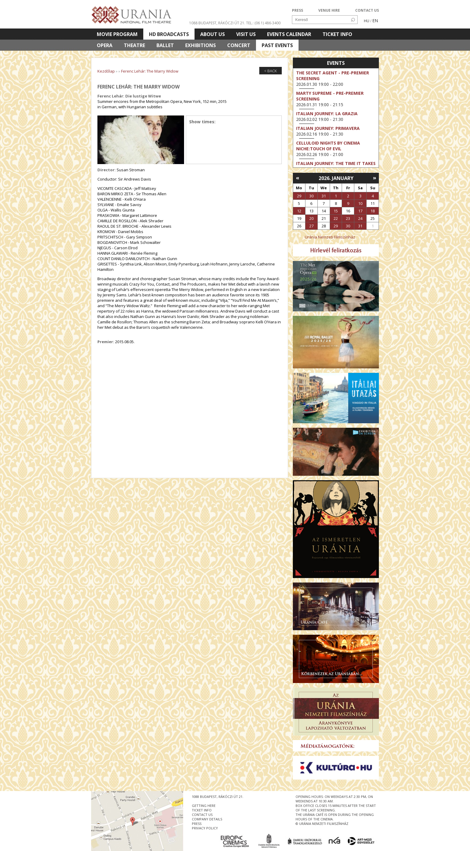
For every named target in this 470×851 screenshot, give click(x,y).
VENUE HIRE (329, 10)
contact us (202, 814)
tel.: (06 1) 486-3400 (263, 22)
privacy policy (205, 828)
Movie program (117, 34)
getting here (204, 805)
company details (207, 819)
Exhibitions (200, 45)
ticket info (202, 810)
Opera (104, 45)
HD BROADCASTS (169, 34)
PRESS (297, 10)
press (196, 823)
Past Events (277, 45)
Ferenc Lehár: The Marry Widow (149, 71)
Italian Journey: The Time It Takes (336, 163)
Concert (238, 45)
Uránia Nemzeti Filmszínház (330, 237)
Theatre (134, 45)
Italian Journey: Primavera (328, 128)
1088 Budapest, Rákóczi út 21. (217, 22)
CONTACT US (367, 10)
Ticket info (337, 34)
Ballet (165, 45)
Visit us (246, 34)
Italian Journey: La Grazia (327, 113)
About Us (212, 34)
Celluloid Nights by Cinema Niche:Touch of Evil (328, 145)
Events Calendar (289, 34)
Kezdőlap (106, 71)
